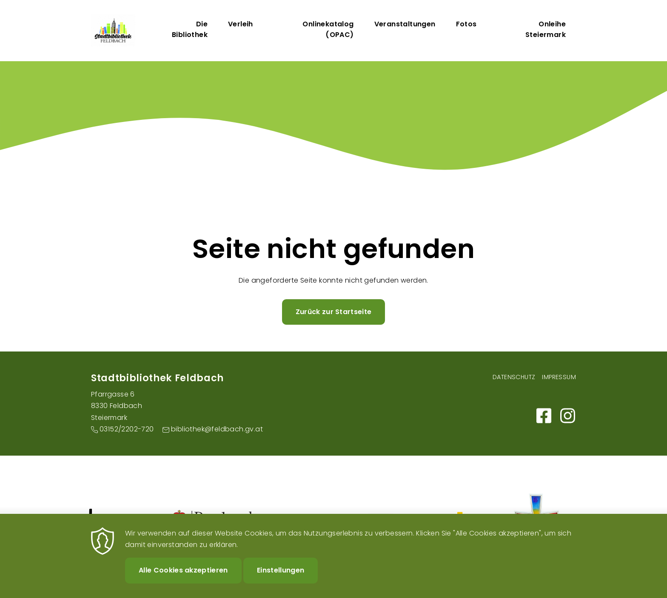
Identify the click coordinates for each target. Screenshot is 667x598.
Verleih (240, 24)
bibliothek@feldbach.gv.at (217, 429)
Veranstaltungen (405, 24)
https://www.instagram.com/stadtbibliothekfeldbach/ (567, 415)
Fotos (466, 24)
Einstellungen (280, 578)
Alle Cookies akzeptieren (183, 578)
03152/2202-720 (127, 429)
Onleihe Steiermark (545, 29)
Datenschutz (514, 377)
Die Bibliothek (190, 29)
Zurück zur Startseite (334, 312)
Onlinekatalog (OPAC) (327, 29)
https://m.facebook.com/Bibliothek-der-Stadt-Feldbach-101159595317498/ (543, 415)
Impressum (559, 377)
